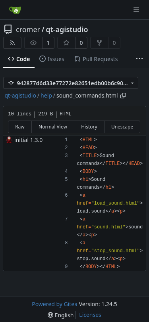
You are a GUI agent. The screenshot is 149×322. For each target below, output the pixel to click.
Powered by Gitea (54, 304)
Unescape (122, 126)
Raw (20, 126)
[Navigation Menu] (137, 9)
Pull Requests (96, 59)
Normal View (53, 126)
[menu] (61, 315)
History (89, 126)
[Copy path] (123, 95)
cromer (28, 29)
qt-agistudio (67, 29)
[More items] (139, 59)
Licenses (90, 314)
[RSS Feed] (12, 43)
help (46, 95)
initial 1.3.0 (28, 140)
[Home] (15, 10)
